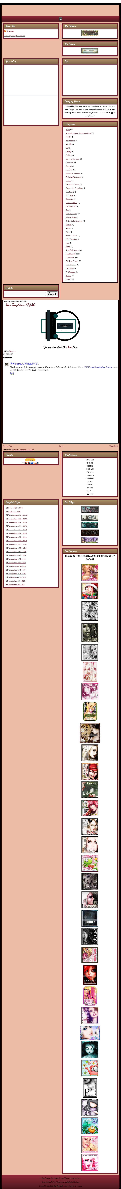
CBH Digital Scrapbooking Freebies (98, 367)
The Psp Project (72, 261)
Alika (68, 130)
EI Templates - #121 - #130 (16, 541)
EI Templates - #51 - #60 (16, 566)
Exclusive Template (73, 177)
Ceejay (68, 152)
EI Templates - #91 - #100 (16, 552)
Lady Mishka (73, 1182)
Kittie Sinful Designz (74, 221)
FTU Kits (69, 195)
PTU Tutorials (71, 239)
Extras (68, 181)
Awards (69, 144)
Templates (70, 258)
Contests (69, 163)
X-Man (68, 276)
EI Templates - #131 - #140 (16, 537)
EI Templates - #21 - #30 (16, 577)
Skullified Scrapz (72, 250)
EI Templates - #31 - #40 (15, 574)
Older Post (113, 446)
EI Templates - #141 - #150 (16, 534)
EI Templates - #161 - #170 (16, 526)
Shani (68, 247)
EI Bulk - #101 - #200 (14, 508)
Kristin (68, 225)
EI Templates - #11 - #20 (15, 581)
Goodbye (69, 199)
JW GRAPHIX (71, 206)
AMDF (68, 137)
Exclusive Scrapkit (73, 174)
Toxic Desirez (71, 265)
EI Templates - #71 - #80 (16, 559)
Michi (68, 228)
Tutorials (69, 269)
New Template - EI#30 (20, 305)
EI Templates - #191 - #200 (16, 515)
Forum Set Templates (74, 188)
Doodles (69, 170)
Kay (67, 210)
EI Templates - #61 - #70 (16, 563)
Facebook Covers (72, 185)
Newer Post (7, 446)
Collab (68, 155)
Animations (70, 141)
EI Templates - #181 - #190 (16, 519)
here (70, 347)
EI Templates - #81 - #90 (16, 555)
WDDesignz (70, 272)
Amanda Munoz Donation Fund (78, 133)
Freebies (69, 192)
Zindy (68, 279)
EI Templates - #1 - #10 (15, 585)
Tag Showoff (71, 254)
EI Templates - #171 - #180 (16, 523)
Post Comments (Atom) (24, 450)
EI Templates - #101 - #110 (16, 548)
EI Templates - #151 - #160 (16, 530)
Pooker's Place (71, 236)
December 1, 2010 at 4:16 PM (26, 363)
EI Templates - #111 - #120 (16, 544)
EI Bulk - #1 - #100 (13, 512)
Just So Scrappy (75, 1185)
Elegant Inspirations (72, 1178)
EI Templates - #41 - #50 (15, 570)
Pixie (67, 232)
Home (60, 446)
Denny (68, 166)
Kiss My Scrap (71, 214)
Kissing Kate (71, 217)
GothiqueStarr (71, 203)
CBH (12, 363)
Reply (12, 373)
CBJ (67, 148)
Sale (67, 243)
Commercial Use (72, 159)
